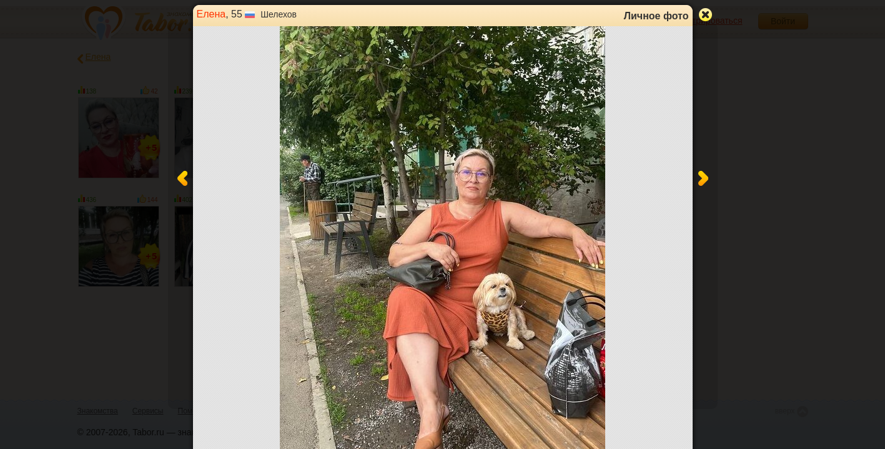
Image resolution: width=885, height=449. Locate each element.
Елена (211, 14)
